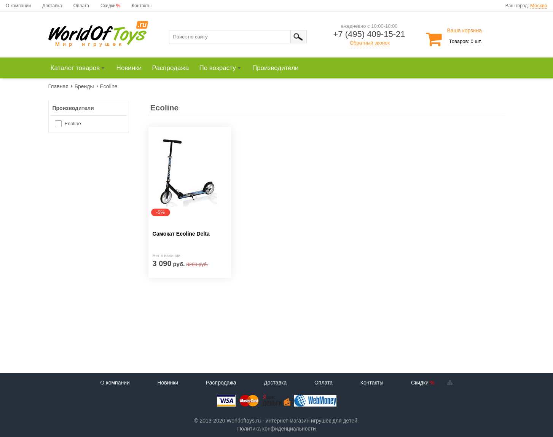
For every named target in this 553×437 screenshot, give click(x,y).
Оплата (81, 5)
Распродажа (221, 383)
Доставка (52, 5)
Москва (538, 5)
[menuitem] (81, 68)
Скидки (108, 5)
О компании (18, 5)
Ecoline (73, 123)
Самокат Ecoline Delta (181, 234)
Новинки (167, 383)
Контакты (141, 5)
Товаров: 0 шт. (465, 41)
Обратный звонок (370, 43)
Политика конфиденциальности (276, 429)
